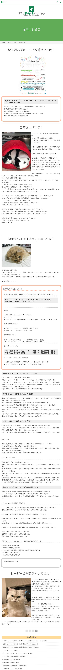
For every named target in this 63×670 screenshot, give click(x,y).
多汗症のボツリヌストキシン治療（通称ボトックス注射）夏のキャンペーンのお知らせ (24, 641)
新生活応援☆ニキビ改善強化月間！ (31, 50)
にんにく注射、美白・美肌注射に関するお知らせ (15, 656)
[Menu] (3, 2)
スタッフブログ (12, 42)
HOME (3, 42)
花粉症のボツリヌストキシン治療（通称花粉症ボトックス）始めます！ (20, 644)
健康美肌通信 (22, 42)
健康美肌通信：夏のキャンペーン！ (11, 659)
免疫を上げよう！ (31, 127)
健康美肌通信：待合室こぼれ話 (10, 662)
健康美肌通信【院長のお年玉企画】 (31, 239)
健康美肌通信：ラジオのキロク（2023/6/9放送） (15, 665)
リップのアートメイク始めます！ (11, 650)
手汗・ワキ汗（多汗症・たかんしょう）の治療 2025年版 (17, 653)
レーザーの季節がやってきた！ (31, 573)
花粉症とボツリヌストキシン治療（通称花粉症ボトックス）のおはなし (20, 647)
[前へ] (27, 631)
